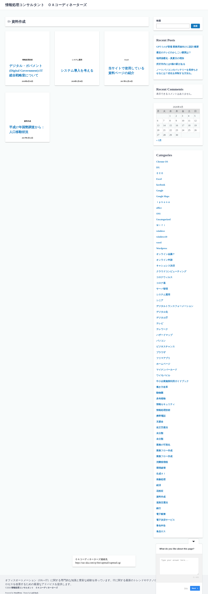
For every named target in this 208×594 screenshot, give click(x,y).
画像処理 (161, 479)
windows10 (161, 237)
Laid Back (34, 593)
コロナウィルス (164, 277)
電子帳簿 (161, 514)
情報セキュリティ (165, 404)
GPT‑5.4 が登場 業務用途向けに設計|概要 (177, 46)
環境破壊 (161, 468)
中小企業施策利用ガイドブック (172, 381)
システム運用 (163, 294)
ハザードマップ (164, 335)
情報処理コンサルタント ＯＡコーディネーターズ (46, 5)
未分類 (159, 433)
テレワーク (162, 329)
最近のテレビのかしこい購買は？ (173, 52)
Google (159, 190)
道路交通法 (162, 502)
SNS (158, 213)
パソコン (161, 341)
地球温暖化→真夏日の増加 (170, 58)
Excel (159, 179)
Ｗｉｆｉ (161, 225)
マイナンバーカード (166, 369)
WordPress (18, 593)
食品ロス (161, 531)
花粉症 (159, 491)
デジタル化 (162, 312)
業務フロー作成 (164, 450)
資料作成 (161, 497)
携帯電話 (161, 416)
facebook (160, 185)
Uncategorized (163, 219)
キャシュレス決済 (165, 265)
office (159, 208)
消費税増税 (162, 462)
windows (160, 231)
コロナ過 (161, 283)
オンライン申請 (164, 260)
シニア (159, 300)
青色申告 (161, 525)
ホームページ (163, 364)
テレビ (159, 323)
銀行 (158, 508)
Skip (186, 588)
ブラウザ (161, 352)
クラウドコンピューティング (171, 271)
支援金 (159, 421)
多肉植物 (161, 398)
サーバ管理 (162, 289)
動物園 (159, 393)
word (158, 242)
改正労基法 (162, 427)
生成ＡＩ (161, 473)
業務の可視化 (163, 445)
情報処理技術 (163, 410)
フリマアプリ (163, 358)
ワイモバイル (163, 375)
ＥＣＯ (159, 173)
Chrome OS (162, 161)
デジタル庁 (162, 317)
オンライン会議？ (165, 254)
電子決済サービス (165, 520)
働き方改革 (162, 387)
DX (158, 167)
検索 (158, 20)
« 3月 (158, 140)
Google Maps (162, 196)
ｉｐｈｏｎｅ (163, 202)
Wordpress (161, 248)
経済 (158, 485)
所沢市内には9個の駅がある (170, 64)
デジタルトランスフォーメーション (174, 306)
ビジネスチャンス (165, 346)
